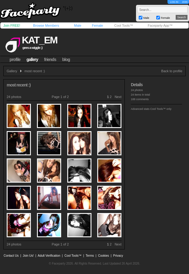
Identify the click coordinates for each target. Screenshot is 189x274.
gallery (32, 59)
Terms (90, 255)
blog (66, 59)
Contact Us (11, 255)
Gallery (12, 71)
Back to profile (171, 71)
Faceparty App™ (160, 25)
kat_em (39, 40)
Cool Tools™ (123, 25)
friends (50, 59)
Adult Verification (49, 255)
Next (117, 97)
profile (15, 59)
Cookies (103, 255)
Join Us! (28, 255)
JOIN (184, 2)
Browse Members (46, 25)
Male (77, 25)
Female (97, 25)
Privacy (118, 255)
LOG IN (174, 2)
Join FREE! (11, 25)
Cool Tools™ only (160, 108)
